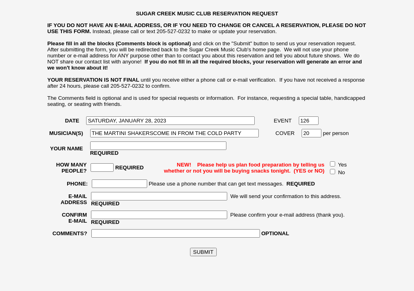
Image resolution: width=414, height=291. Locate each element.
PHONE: (77, 184)
